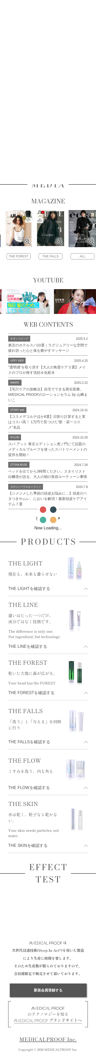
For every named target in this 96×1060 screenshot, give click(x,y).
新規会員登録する (48, 990)
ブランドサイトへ (48, 1020)
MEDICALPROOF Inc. (48, 1039)
